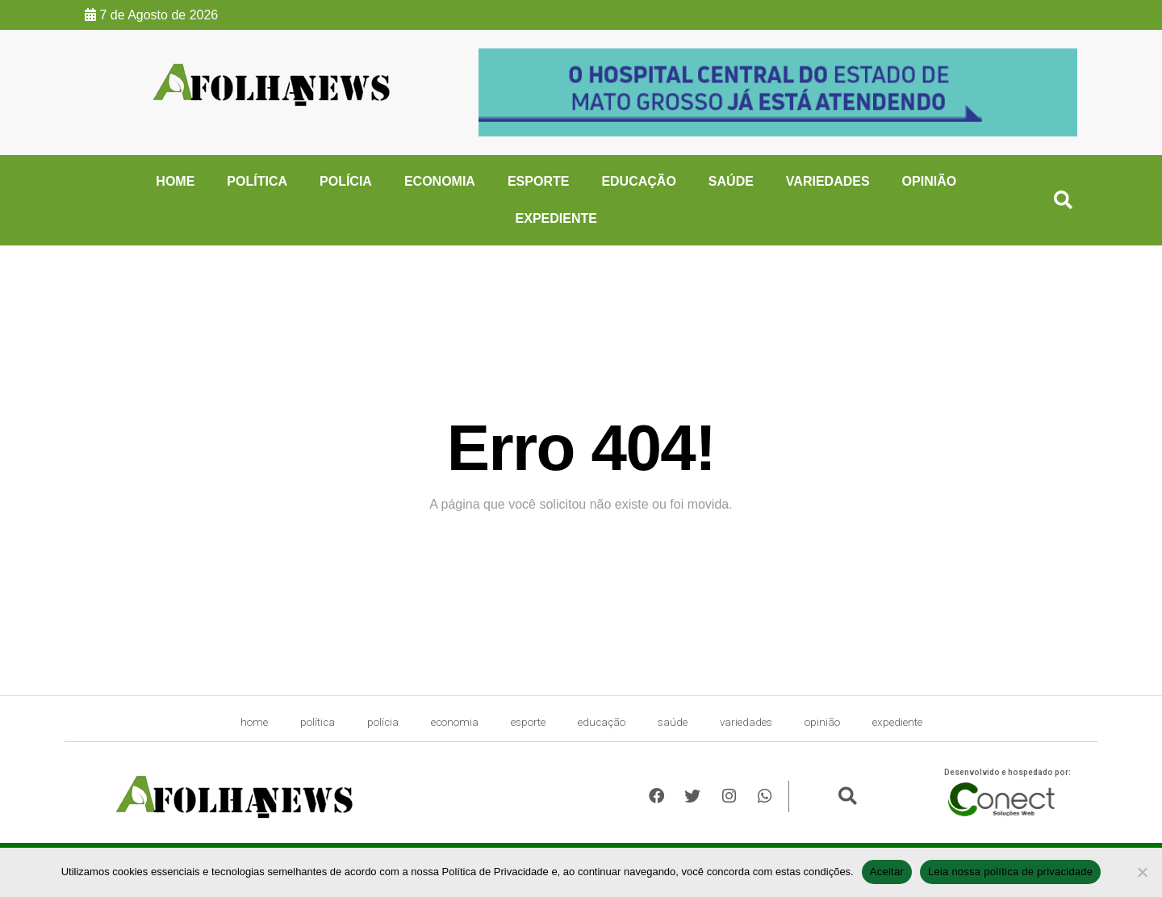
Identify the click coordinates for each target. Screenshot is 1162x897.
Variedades (828, 181)
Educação (638, 181)
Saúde (731, 181)
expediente (556, 218)
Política (257, 181)
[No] (1142, 872)
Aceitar (887, 872)
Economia (439, 181)
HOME (175, 181)
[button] (1063, 201)
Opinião (929, 181)
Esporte (538, 181)
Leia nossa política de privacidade (1010, 872)
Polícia (346, 181)
